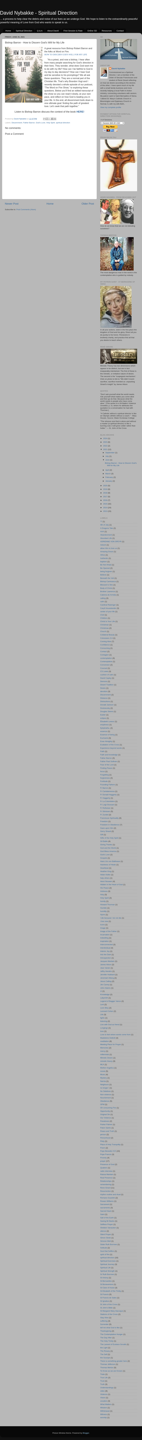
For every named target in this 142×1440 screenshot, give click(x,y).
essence (103, 731)
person (103, 1134)
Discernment (17, 123)
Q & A (39, 31)
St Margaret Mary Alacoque (111, 1311)
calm (102, 601)
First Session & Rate (73, 31)
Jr (101, 991)
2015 (105, 504)
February (109, 477)
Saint (102, 1214)
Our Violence (105, 1118)
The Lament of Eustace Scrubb (113, 1344)
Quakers (103, 1168)
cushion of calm (106, 675)
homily (103, 901)
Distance (104, 698)
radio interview (106, 1171)
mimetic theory (106, 1061)
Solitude (103, 1248)
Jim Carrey (104, 985)
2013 (105, 511)
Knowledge (105, 994)
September (110, 453)
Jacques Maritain (107, 961)
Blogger (86, 1433)
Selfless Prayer (106, 1224)
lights (102, 1018)
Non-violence (105, 1094)
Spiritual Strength (107, 1271)
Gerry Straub (105, 831)
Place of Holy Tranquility (110, 1144)
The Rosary (105, 1351)
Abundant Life (106, 538)
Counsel (103, 668)
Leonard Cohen (106, 1011)
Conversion (105, 665)
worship (103, 1417)
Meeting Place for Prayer (110, 1044)
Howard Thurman (107, 905)
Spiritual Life (105, 1268)
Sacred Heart (105, 1211)
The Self (103, 1354)
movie (102, 1071)
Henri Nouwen (106, 881)
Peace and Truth (107, 1131)
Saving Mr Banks (107, 1221)
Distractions (105, 701)
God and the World (108, 848)
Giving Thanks (106, 845)
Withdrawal (105, 1411)
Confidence (105, 645)
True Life (104, 1378)
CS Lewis (104, 671)
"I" (101, 521)
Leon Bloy (104, 1008)
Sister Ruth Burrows (108, 1244)
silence (103, 1231)
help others (105, 878)
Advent (103, 545)
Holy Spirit (50, 123)
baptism (103, 562)
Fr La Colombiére (107, 801)
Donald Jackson (107, 705)
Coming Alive (105, 641)
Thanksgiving (105, 1331)
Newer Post (12, 203)
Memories (104, 1048)
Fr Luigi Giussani (107, 805)
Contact (120, 31)
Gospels (103, 858)
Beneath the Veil (107, 578)
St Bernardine (106, 1281)
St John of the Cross (108, 1304)
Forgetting (104, 775)
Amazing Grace (106, 552)
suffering (103, 1321)
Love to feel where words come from (115, 1035)
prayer (103, 1161)
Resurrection (105, 1191)
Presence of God (107, 1164)
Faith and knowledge (109, 755)
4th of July (104, 525)
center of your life (107, 611)
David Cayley (105, 678)
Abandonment (106, 535)
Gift (101, 835)
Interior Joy (105, 951)
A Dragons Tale (106, 528)
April (107, 470)
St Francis (104, 1294)
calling (103, 598)
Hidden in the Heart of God (111, 885)
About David (53, 31)
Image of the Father (108, 931)
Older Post (88, 203)
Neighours (104, 1084)
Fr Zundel (104, 815)
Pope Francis (105, 1154)
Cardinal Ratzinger (108, 605)
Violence (103, 1394)
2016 (105, 500)
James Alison (105, 965)
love (102, 1031)
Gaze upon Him (106, 828)
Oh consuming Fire (108, 1108)
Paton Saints (105, 1128)
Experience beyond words (111, 748)
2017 (105, 497)
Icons (102, 925)
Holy (102, 895)
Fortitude (104, 781)
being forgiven (106, 571)
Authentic (104, 558)
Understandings (106, 1388)
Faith (102, 751)
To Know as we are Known (111, 1371)
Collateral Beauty (107, 635)
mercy (102, 1051)
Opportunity (105, 1111)
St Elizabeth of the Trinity (110, 1291)
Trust (102, 1381)
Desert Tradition (106, 685)
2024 (105, 438)
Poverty (103, 1158)
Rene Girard (105, 1188)
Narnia (103, 1081)
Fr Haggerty (105, 798)
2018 (105, 493)
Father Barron (29, 123)
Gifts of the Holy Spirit (109, 838)
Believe (103, 575)
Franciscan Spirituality (109, 818)
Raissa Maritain (106, 1174)
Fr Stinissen (105, 811)
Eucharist (104, 738)
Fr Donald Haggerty (108, 795)
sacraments (105, 1208)
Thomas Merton (106, 1368)
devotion (103, 691)
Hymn (102, 915)
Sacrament (104, 1204)
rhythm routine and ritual (110, 1194)
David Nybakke (118, 68)
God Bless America (108, 851)
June (107, 460)
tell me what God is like (110, 1328)
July (107, 456)
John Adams (105, 988)
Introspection (105, 958)
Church (103, 631)
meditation (104, 1041)
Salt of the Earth (107, 1218)
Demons (103, 681)
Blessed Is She (106, 585)
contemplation (106, 658)
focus (102, 771)
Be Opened (105, 568)
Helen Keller (105, 875)
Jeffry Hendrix (106, 971)
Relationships (106, 1181)
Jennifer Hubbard (107, 975)
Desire (103, 688)
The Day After (106, 1338)
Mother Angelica (107, 1068)
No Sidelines (105, 1091)
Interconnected (106, 944)
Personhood (105, 1138)
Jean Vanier (105, 968)
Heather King (105, 871)
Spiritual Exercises (108, 1261)
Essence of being (107, 735)
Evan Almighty (106, 741)
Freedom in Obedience (109, 825)
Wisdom (103, 1408)
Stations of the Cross (109, 1314)
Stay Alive (104, 1318)
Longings (104, 1028)
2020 (105, 486)
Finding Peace (106, 768)
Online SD (92, 31)
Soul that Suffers (107, 1251)
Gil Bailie (104, 841)
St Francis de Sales (108, 1298)
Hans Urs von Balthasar (110, 861)
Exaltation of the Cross (109, 745)
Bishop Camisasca (108, 581)
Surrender (104, 1324)
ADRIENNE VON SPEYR (110, 541)
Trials (102, 1374)
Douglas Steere (106, 711)
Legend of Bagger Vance (110, 1001)
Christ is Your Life (107, 621)
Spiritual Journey (107, 1264)
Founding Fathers (107, 785)
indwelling (104, 938)
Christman (104, 625)
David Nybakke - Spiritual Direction (38, 13)
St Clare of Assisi (107, 1288)
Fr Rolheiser (105, 808)
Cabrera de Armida (108, 595)
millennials (104, 1054)
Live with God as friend (109, 1025)
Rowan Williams (107, 1201)
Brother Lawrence (107, 591)
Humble (103, 908)
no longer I (104, 1088)
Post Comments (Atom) (26, 209)
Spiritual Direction (24, 31)
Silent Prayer (105, 1234)
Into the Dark (105, 955)
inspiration (104, 941)
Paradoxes (104, 1121)
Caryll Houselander (108, 608)
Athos (102, 555)
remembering (105, 1184)
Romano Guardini (107, 1198)
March (108, 474)
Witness (103, 1414)
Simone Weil (105, 1241)
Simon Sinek (105, 1238)
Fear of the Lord (107, 765)
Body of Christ (106, 588)
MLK (102, 1064)
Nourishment (105, 1098)
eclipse (103, 718)
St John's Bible (106, 1308)
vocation (103, 1401)
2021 (105, 449)
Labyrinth (104, 998)
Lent (102, 1004)
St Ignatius (104, 1301)
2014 (105, 508)
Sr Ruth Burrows (107, 1274)
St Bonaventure (106, 1284)
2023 (105, 442)
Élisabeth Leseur (107, 721)
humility (103, 911)
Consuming (105, 648)
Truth (102, 1384)
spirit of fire (104, 1254)
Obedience (104, 1101)
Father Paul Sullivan (108, 761)
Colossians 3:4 (106, 638)
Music (102, 1074)
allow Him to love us (108, 548)
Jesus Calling (105, 981)
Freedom (104, 821)
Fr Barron (104, 788)
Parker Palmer (106, 1124)
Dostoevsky (105, 708)
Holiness (103, 891)
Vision (102, 1398)
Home (8, 31)
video (102, 1391)
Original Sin (105, 1114)
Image (103, 928)
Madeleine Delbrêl (107, 1038)
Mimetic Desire (106, 1058)
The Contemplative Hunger (111, 1334)
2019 (105, 489)
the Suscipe (105, 1358)
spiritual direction (63, 123)
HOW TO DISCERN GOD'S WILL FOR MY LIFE (65, 54)
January (109, 481)
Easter (103, 715)
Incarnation (105, 935)
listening (103, 1021)
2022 (105, 446)
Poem (102, 1148)
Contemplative (106, 661)
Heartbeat (104, 868)
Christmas (104, 628)
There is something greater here (113, 1361)
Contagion (104, 655)
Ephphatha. (105, 728)
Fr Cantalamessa (107, 791)
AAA (102, 531)
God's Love (40, 123)
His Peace (104, 888)
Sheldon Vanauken (108, 1228)
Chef (102, 615)
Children (103, 618)
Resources (107, 31)
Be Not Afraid (105, 565)
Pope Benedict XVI (108, 1151)
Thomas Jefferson (107, 1364)
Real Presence (106, 1178)
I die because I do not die (110, 918)
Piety (102, 1141)
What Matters (105, 1404)
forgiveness (105, 778)
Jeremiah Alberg (107, 978)
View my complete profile (110, 107)
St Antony (104, 1278)
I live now (104, 921)
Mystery (103, 1078)
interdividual (105, 948)
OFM (102, 1104)
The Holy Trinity (106, 1341)
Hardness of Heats (108, 865)
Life (101, 1014)
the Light (103, 1348)
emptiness (104, 725)
